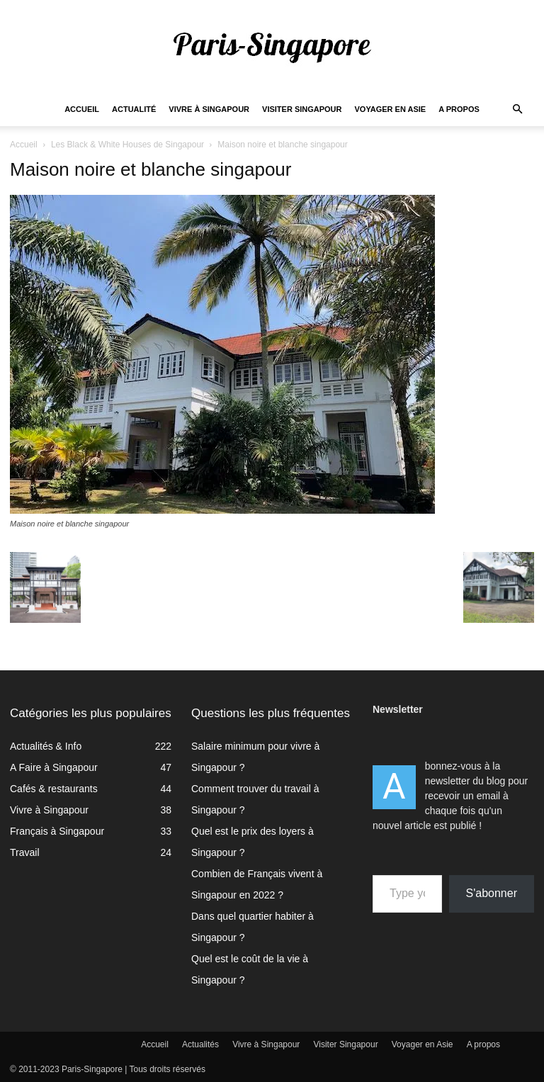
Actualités (200, 1044)
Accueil (81, 109)
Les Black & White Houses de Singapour (127, 145)
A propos (459, 109)
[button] (517, 109)
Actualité (134, 109)
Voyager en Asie (390, 109)
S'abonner (491, 893)
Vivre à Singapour (209, 109)
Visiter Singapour (301, 109)
